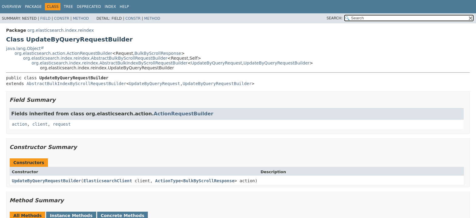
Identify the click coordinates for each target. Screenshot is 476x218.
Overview (11, 7)
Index (110, 7)
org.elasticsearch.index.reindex (60, 30)
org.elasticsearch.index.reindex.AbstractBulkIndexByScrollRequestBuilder (110, 63)
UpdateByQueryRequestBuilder (276, 63)
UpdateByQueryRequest (216, 63)
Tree (68, 7)
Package (33, 7)
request (62, 124)
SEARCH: (335, 18)
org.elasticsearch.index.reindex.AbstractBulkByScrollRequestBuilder (95, 58)
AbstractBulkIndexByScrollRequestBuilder (76, 83)
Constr (61, 18)
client (40, 124)
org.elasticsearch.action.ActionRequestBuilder (63, 53)
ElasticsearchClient (107, 180)
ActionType (168, 180)
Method (81, 18)
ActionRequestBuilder (183, 114)
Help (124, 7)
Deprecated (89, 7)
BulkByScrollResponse (157, 53)
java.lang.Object (23, 48)
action (19, 124)
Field (45, 18)
